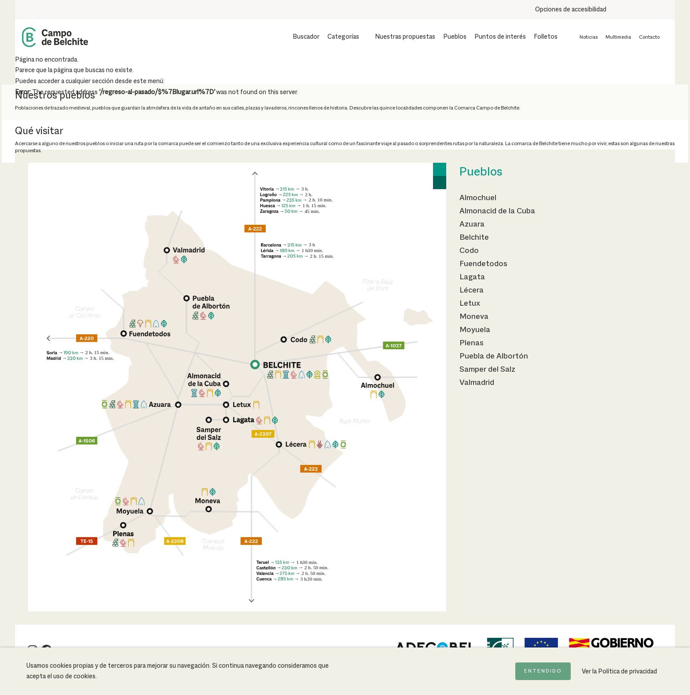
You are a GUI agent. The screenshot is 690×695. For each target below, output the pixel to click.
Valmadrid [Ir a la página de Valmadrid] (476, 382)
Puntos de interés (500, 36)
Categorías (343, 36)
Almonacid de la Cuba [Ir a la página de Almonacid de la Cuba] (497, 211)
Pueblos (454, 36)
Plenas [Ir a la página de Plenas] (471, 343)
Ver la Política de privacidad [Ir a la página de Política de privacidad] (619, 671)
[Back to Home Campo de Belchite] (55, 37)
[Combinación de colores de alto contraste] (649, 9)
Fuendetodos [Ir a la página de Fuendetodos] (483, 264)
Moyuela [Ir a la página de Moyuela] (474, 330)
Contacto (649, 37)
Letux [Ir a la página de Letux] (469, 303)
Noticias (589, 37)
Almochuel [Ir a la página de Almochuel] (477, 198)
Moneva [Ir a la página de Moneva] (473, 316)
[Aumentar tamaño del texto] (618, 9)
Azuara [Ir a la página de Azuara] (471, 224)
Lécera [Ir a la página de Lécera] (471, 290)
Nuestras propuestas (405, 36)
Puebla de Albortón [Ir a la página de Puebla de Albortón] (493, 356)
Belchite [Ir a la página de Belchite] (474, 237)
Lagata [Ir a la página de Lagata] (472, 277)
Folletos (546, 36)
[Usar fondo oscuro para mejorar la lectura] (634, 9)
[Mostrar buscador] (300, 37)
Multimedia (618, 37)
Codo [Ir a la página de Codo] (469, 250)
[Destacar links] (665, 9)
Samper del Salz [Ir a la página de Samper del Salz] (487, 369)
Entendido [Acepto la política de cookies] (543, 671)
